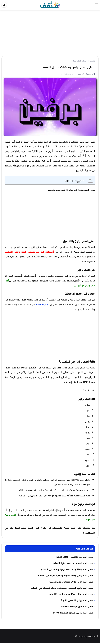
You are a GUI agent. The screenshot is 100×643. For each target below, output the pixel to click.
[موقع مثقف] (50, 4)
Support (89, 74)
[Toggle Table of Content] (89, 180)
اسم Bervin (42, 304)
